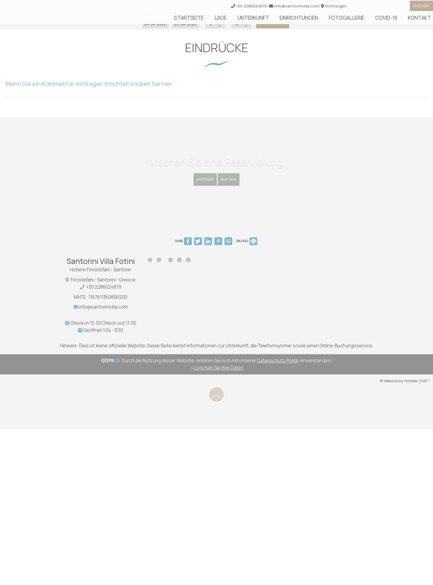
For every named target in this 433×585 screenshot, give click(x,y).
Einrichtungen (317, 20)
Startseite (223, 20)
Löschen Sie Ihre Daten (217, 525)
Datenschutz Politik (277, 518)
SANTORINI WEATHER (288, 433)
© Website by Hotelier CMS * (405, 538)
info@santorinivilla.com (287, 7)
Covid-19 (392, 20)
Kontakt (420, 20)
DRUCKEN (246, 394)
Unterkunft (277, 20)
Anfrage (198, 307)
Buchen (418, 7)
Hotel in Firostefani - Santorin (104, 425)
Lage (250, 20)
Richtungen (330, 7)
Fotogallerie (358, 20)
